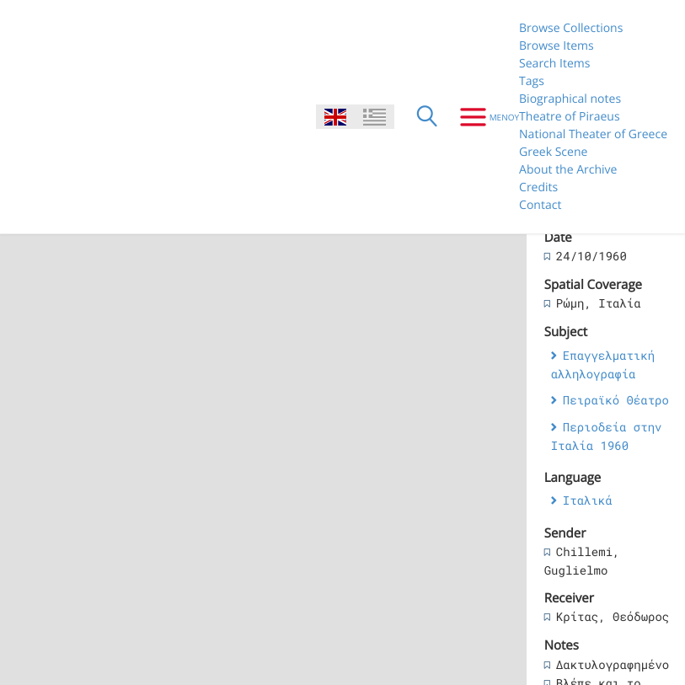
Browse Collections (571, 28)
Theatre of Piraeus (569, 117)
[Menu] (483, 117)
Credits (538, 187)
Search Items (554, 64)
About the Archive (568, 170)
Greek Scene (553, 152)
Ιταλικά (588, 500)
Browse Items (556, 46)
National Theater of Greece (593, 134)
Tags (531, 81)
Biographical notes (570, 99)
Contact (540, 205)
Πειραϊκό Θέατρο (616, 400)
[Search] (427, 117)
